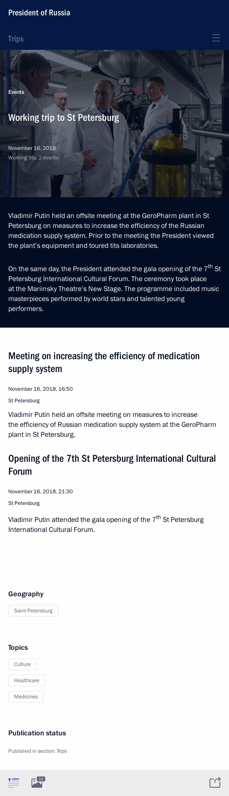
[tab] (13, 782)
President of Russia (39, 12)
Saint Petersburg (33, 611)
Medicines (26, 696)
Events (16, 92)
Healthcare (26, 680)
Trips (16, 39)
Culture (22, 664)
